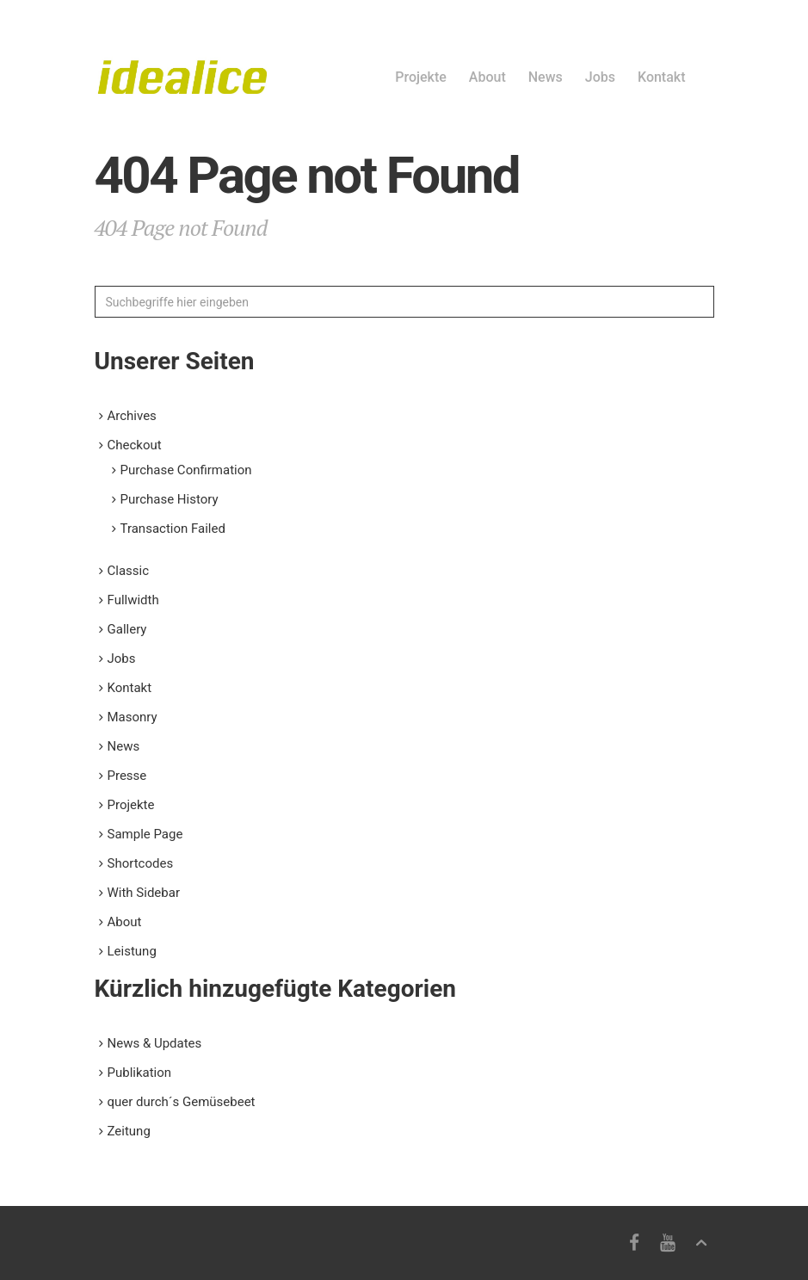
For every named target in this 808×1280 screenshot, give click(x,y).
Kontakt (662, 77)
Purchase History (169, 499)
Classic (129, 570)
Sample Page (145, 834)
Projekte (421, 77)
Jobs (600, 77)
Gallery (127, 629)
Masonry (132, 717)
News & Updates (155, 1043)
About (487, 77)
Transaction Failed (172, 528)
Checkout (135, 445)
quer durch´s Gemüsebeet (182, 1102)
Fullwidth (133, 600)
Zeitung (129, 1131)
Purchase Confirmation (186, 470)
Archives (132, 416)
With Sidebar (144, 892)
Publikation (140, 1072)
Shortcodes (141, 863)
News (545, 77)
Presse (127, 775)
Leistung (132, 951)
